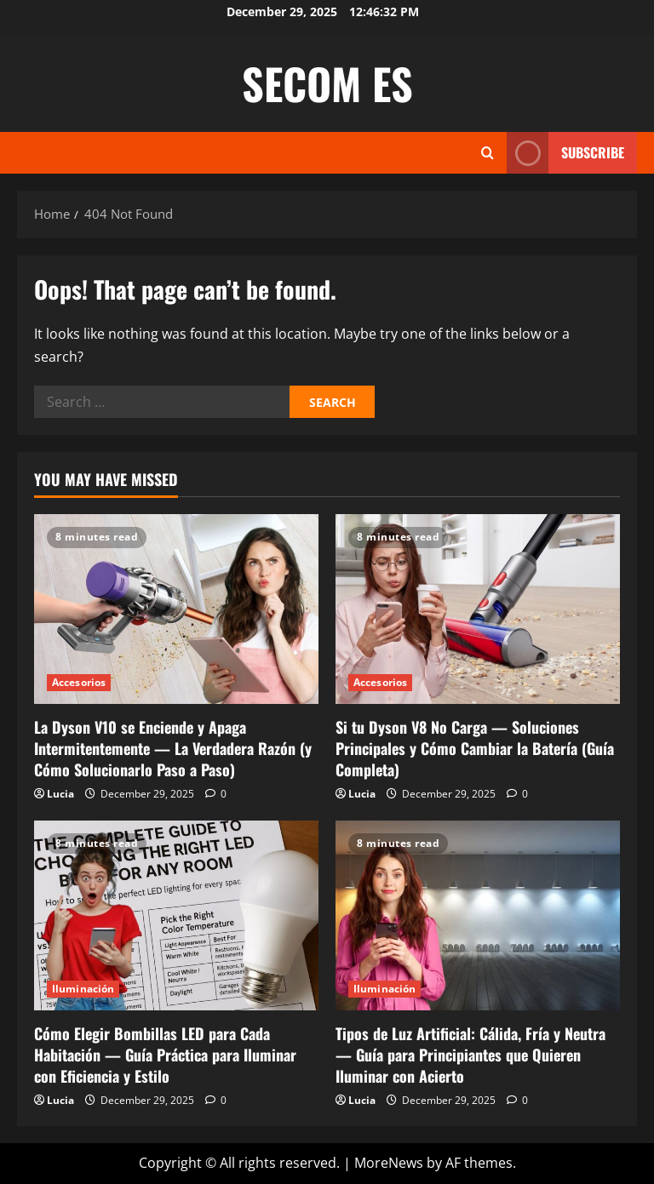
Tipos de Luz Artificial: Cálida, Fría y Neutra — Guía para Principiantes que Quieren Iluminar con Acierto (470, 1054)
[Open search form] (487, 152)
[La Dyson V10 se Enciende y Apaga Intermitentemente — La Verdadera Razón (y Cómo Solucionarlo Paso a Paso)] (176, 609)
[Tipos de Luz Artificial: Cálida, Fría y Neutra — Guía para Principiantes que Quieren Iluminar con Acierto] (478, 915)
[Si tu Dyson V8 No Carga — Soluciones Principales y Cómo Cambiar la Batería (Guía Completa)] (478, 609)
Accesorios (79, 682)
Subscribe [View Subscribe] (565, 153)
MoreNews (388, 1162)
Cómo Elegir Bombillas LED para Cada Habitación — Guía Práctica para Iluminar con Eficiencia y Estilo (165, 1054)
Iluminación (83, 988)
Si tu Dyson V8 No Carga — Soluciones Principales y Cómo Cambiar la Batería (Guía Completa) (475, 748)
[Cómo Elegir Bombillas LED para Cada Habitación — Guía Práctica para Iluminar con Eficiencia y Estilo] (176, 915)
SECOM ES (327, 82)
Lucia (60, 793)
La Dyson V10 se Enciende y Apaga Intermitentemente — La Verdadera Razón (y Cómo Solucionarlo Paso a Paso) (173, 748)
